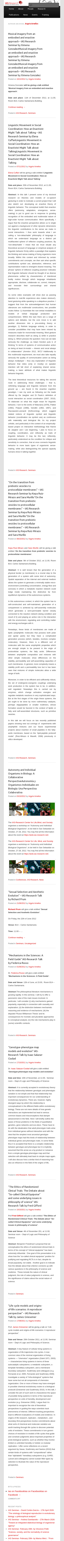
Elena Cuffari (13, 173)
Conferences (21, 880)
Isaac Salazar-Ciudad (20, 1068)
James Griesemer (20, 1327)
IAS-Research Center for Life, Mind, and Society (32, 841)
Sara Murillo (33, 548)
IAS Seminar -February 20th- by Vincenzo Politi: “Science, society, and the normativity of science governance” (28, 1532)
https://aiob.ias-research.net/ (36, 835)
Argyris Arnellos (31, 24)
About (20, 9)
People (30, 9)
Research (41, 9)
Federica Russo (18, 973)
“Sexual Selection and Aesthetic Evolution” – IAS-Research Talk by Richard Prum (26, 895)
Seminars (32, 113)
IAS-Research (21, 113)
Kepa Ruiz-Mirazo (16, 548)
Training (45, 15)
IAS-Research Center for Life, (24, 822)
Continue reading (16, 107)
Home (11, 9)
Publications (14, 15)
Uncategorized (30, 943)
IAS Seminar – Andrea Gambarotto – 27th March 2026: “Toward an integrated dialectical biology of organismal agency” (31, 1522)
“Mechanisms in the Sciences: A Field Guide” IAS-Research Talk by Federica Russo (25, 959)
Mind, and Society (44, 822)
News (25, 15)
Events (34, 15)
